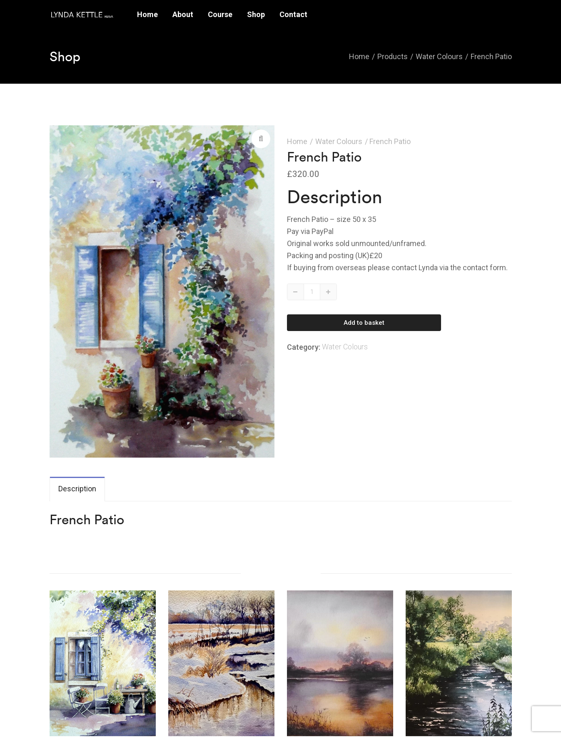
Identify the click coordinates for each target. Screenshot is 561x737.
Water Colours (338, 141)
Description (77, 488)
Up (328, 291)
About (182, 14)
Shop (256, 14)
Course (220, 14)
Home (147, 14)
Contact (293, 14)
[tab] (77, 489)
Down (295, 291)
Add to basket (364, 322)
